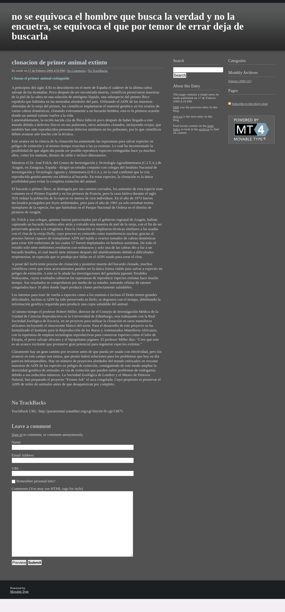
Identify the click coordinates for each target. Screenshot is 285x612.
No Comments (76, 70)
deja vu (177, 116)
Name (16, 442)
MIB (176, 107)
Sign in (17, 434)
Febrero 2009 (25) (240, 81)
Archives (250, 73)
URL (15, 468)
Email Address (23, 455)
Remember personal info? (35, 481)
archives (204, 129)
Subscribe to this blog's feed (250, 103)
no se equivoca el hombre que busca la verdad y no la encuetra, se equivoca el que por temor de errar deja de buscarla (128, 26)
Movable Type (19, 604)
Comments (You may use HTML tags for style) (47, 488)
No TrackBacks (98, 70)
